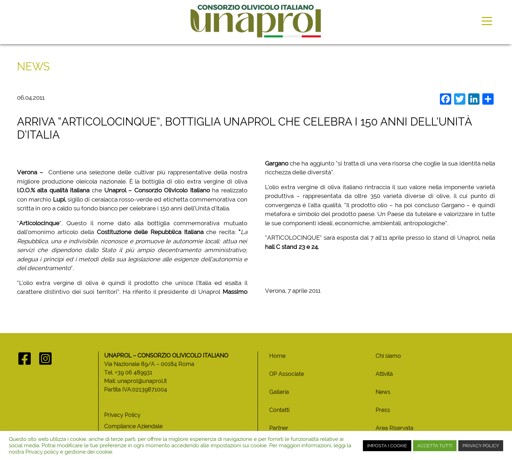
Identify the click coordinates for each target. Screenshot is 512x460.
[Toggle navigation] (486, 20)
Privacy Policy (122, 415)
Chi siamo (388, 356)
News (383, 392)
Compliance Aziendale (133, 426)
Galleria (279, 392)
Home (277, 356)
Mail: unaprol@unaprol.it (135, 381)
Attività (384, 374)
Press (383, 410)
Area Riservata (394, 428)
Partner (278, 428)
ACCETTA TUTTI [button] (434, 445)
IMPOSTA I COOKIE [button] (387, 445)
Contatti (279, 410)
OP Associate (286, 374)
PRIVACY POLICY (481, 445)
